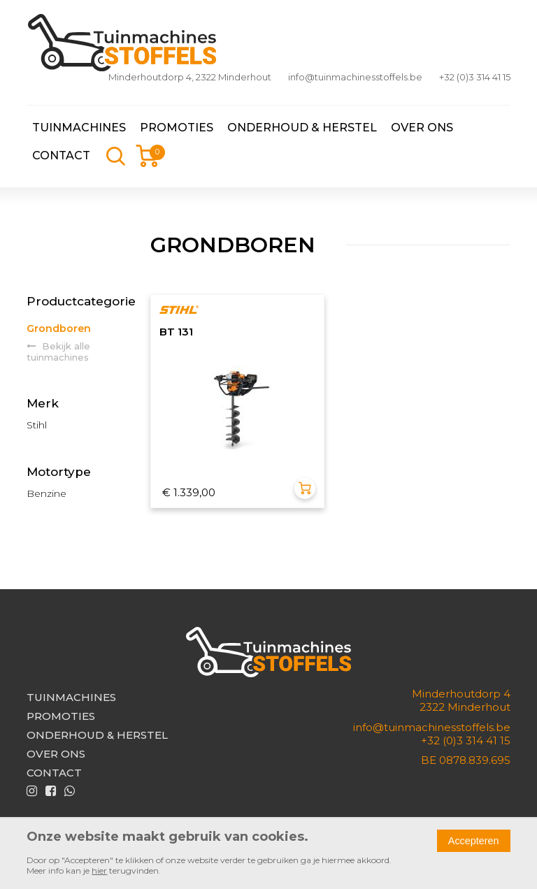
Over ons (422, 127)
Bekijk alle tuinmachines (58, 351)
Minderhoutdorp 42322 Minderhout (461, 700)
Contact (61, 155)
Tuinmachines (79, 127)
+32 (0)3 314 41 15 (474, 76)
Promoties (176, 127)
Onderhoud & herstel (302, 127)
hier (99, 870)
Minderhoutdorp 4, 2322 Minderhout (189, 76)
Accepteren (473, 840)
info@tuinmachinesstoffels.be (355, 76)
